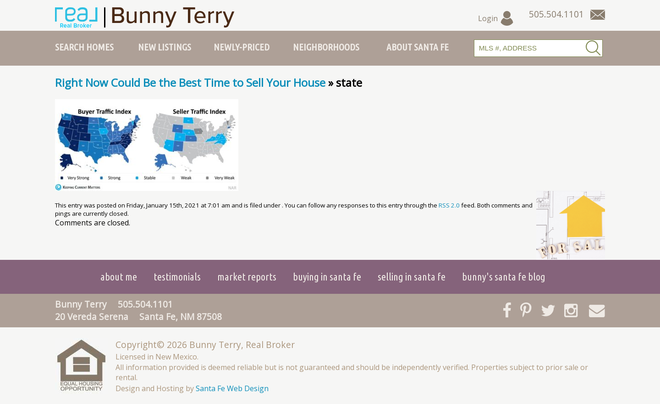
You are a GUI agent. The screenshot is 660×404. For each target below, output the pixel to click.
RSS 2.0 (449, 205)
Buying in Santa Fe (327, 276)
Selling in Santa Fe (412, 276)
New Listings (164, 46)
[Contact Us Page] (597, 15)
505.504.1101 (145, 304)
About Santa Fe (417, 46)
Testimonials (177, 276)
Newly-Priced (242, 46)
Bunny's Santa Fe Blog (503, 276)
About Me (118, 276)
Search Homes (84, 46)
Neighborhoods (326, 46)
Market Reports (246, 276)
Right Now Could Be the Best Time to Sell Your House (190, 82)
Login (496, 18)
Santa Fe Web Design (232, 388)
